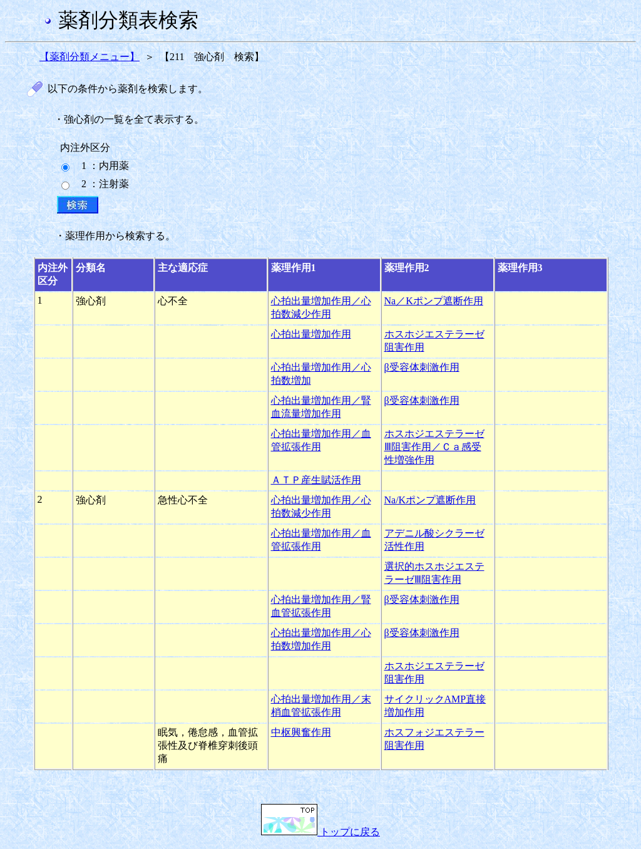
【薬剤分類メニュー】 (89, 56)
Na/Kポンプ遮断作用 (430, 500)
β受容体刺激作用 (421, 367)
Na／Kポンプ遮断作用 (433, 301)
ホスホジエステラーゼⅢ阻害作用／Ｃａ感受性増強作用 (434, 446)
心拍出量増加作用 (311, 334)
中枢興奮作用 (301, 732)
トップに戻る (320, 831)
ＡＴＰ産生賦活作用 (316, 480)
